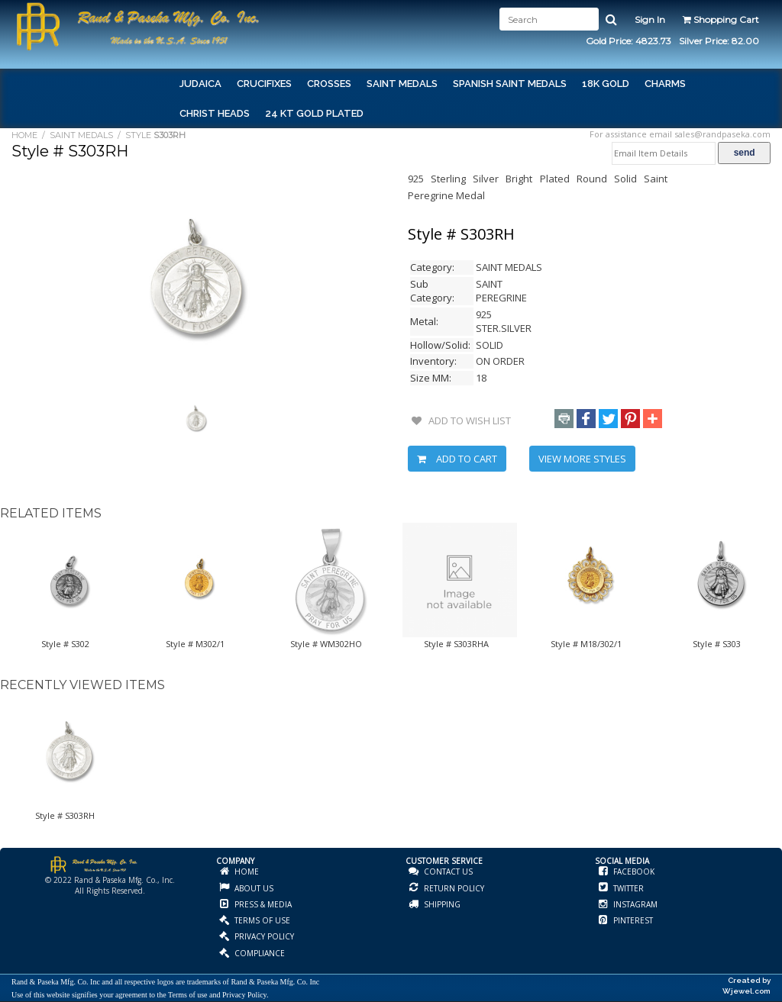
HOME (24, 135)
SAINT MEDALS (81, 135)
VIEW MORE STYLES (582, 459)
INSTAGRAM (634, 904)
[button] (564, 418)
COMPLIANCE (258, 953)
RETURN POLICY (453, 888)
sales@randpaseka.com (722, 134)
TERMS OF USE (261, 920)
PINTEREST (632, 920)
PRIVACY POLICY (263, 936)
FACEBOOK (632, 871)
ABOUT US (252, 888)
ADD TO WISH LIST (461, 420)
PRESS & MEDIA (262, 904)
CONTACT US (447, 871)
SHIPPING (441, 904)
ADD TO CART (457, 459)
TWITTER (627, 888)
